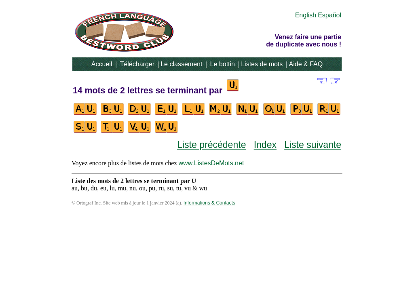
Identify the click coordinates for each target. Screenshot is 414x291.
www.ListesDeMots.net (211, 163)
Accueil (101, 64)
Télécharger (137, 64)
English (305, 15)
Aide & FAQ (306, 64)
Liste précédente (211, 144)
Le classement (181, 64)
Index (265, 144)
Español (329, 15)
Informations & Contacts (209, 203)
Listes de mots (262, 64)
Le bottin (222, 64)
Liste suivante (312, 144)
